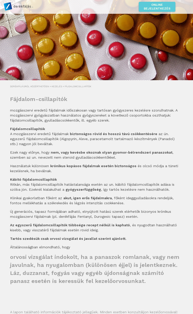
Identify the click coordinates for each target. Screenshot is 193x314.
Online (157, 7)
